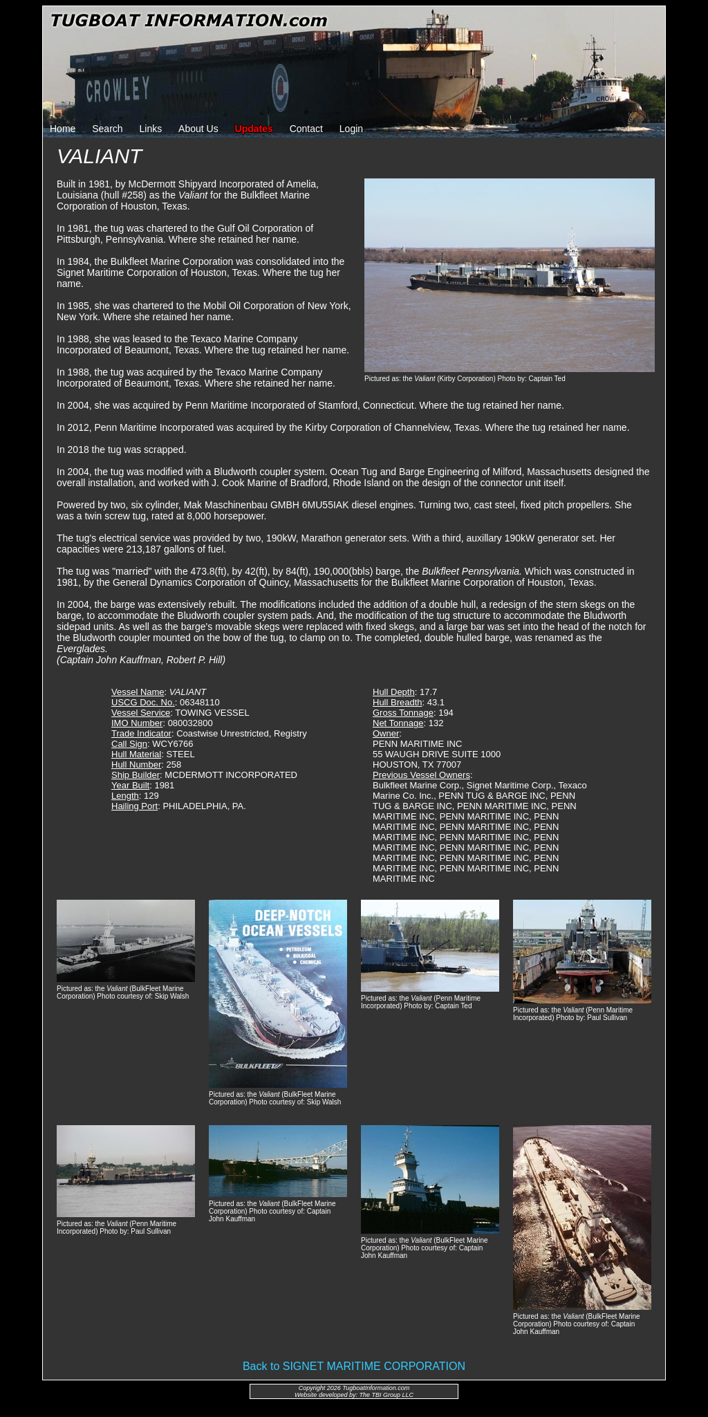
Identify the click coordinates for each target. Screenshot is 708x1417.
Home (62, 128)
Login (351, 128)
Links (151, 128)
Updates (254, 128)
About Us (198, 128)
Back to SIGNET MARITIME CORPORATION (354, 1366)
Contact (306, 128)
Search (107, 128)
